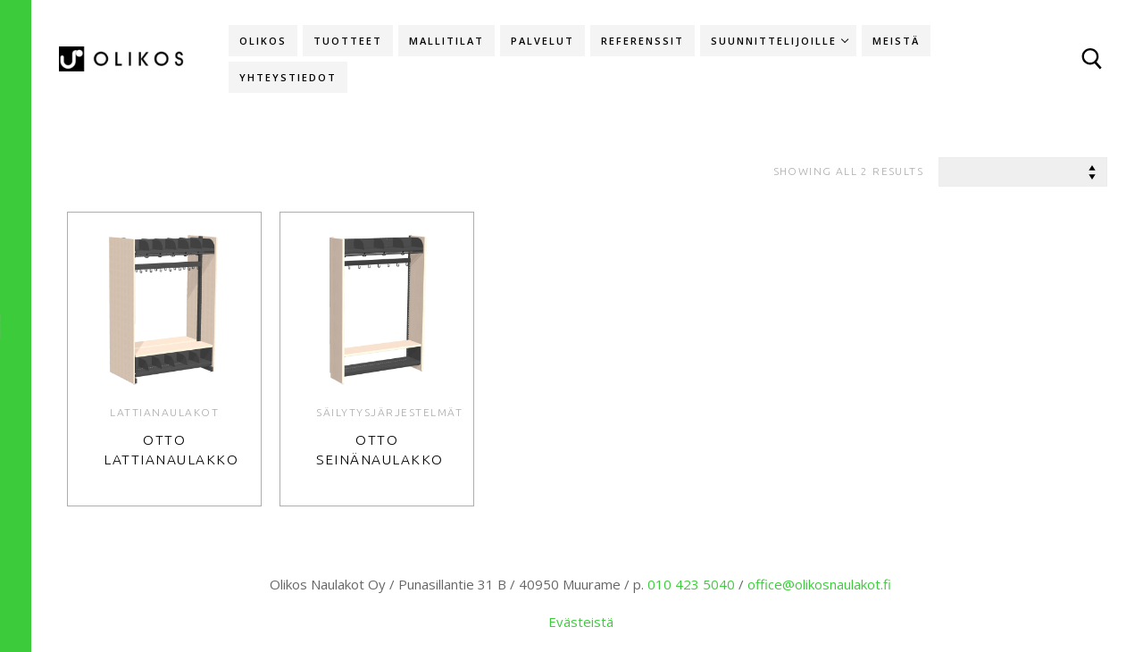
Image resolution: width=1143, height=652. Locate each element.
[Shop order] (1023, 172)
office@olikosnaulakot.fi (819, 584)
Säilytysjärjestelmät (389, 412)
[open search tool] (1092, 59)
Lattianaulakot (164, 412)
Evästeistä (580, 622)
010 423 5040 (691, 584)
